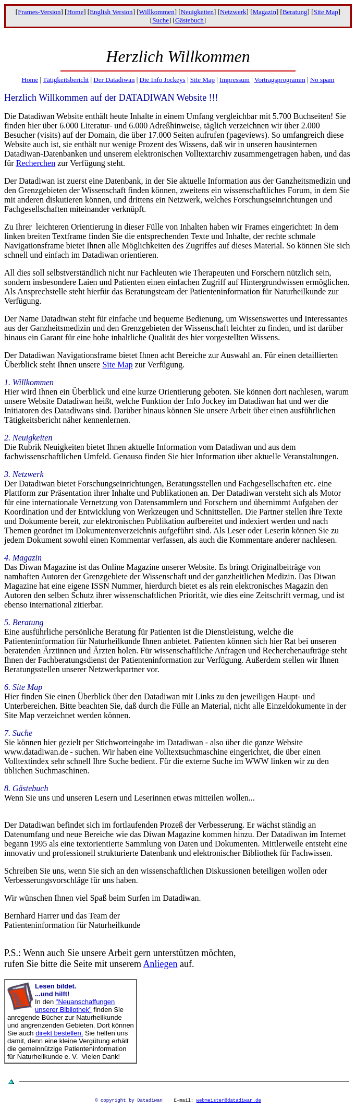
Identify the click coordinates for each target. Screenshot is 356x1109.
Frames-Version (39, 12)
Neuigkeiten (197, 12)
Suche (160, 20)
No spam (322, 80)
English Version (111, 12)
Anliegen (160, 964)
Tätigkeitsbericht (66, 80)
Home (75, 12)
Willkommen (157, 12)
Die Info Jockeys (163, 80)
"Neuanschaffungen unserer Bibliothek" (75, 1005)
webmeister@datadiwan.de (229, 1101)
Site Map (325, 12)
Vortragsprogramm (279, 80)
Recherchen (36, 163)
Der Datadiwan (113, 80)
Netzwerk (233, 12)
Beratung (295, 12)
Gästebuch (189, 20)
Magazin (264, 12)
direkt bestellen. (59, 1033)
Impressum (234, 80)
